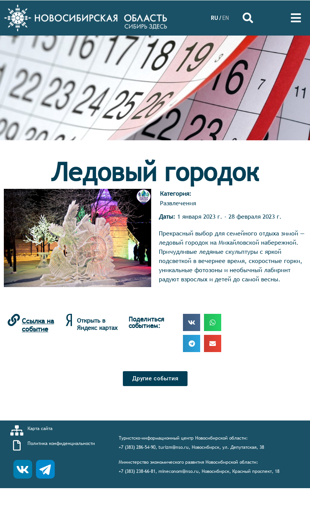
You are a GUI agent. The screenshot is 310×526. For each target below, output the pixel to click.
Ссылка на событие (38, 325)
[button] (155, 378)
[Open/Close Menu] (295, 18)
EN (225, 18)
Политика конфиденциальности (61, 443)
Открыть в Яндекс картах (97, 324)
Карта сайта (40, 428)
